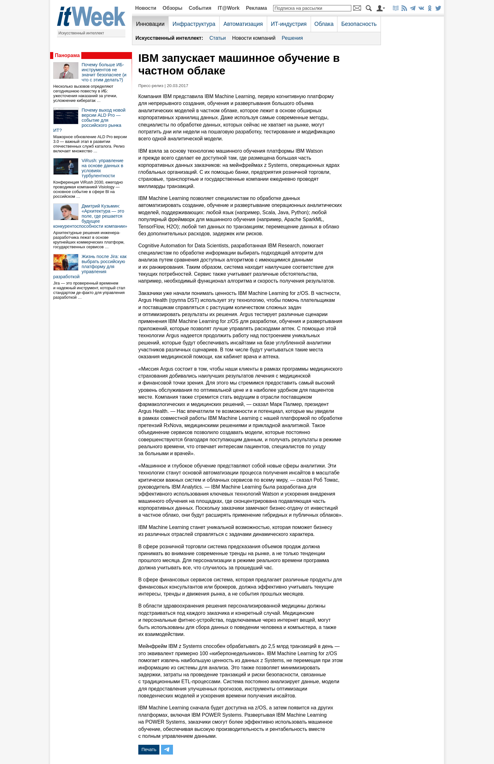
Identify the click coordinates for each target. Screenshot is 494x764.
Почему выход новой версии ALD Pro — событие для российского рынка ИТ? (89, 120)
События (200, 8)
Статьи (218, 38)
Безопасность (358, 24)
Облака (324, 24)
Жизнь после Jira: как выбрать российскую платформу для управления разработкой (90, 266)
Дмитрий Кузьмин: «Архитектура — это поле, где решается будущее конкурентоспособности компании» (90, 216)
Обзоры (172, 8)
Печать (148, 749)
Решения (292, 38)
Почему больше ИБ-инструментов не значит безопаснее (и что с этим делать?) (104, 72)
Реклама (256, 8)
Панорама (67, 55)
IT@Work (229, 8)
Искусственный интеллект (81, 33)
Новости (145, 8)
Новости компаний (254, 38)
